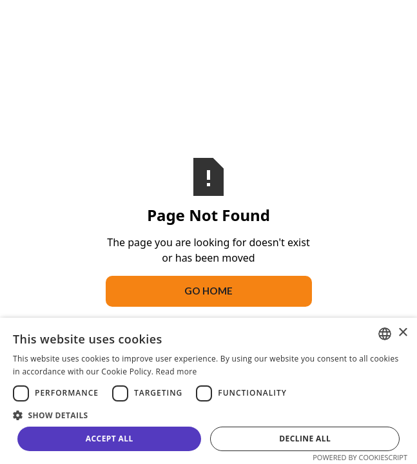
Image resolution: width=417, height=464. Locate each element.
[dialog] (208, 391)
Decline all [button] (305, 438)
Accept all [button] (109, 438)
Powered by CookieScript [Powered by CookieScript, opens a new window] (360, 457)
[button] (208, 415)
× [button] (402, 333)
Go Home (208, 290)
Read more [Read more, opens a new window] (176, 371)
